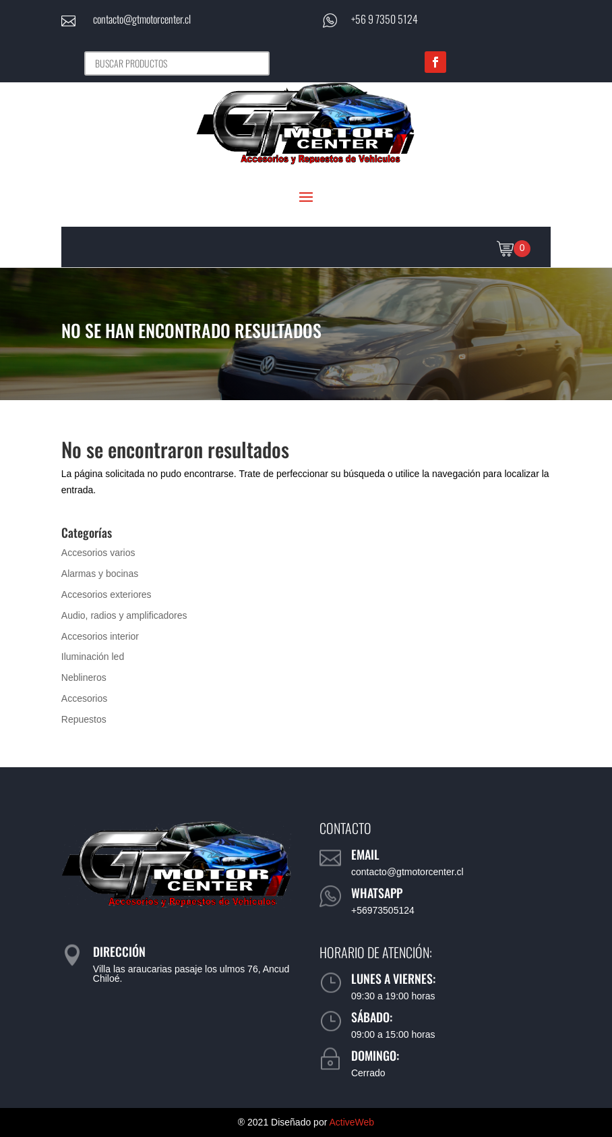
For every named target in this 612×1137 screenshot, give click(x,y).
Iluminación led (92, 656)
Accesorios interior (100, 636)
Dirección (119, 951)
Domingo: (375, 1055)
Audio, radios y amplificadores (124, 615)
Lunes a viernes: (393, 978)
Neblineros (83, 677)
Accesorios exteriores (106, 594)
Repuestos (83, 719)
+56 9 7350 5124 (384, 19)
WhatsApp (376, 893)
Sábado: (371, 1017)
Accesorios (84, 698)
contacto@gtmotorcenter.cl (142, 19)
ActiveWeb (351, 1122)
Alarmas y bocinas (99, 573)
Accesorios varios (98, 552)
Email (365, 854)
